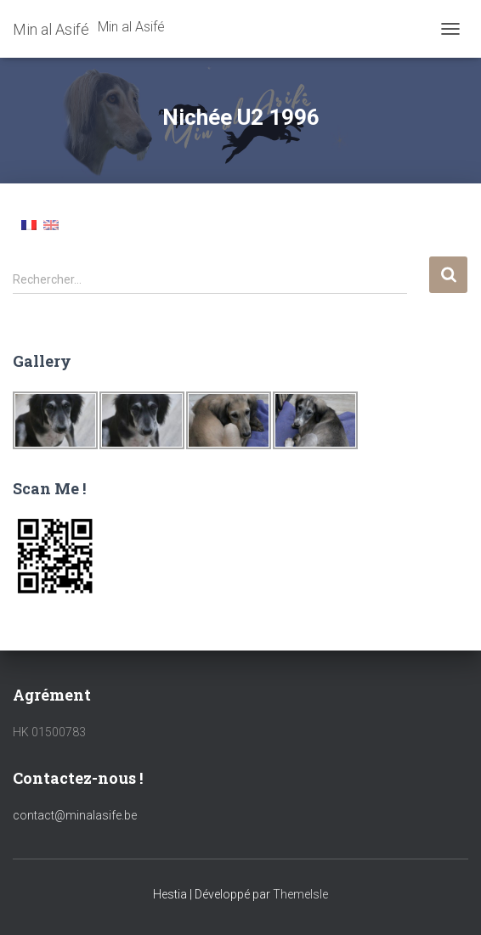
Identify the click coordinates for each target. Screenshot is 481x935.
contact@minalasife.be (75, 815)
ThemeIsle (300, 894)
